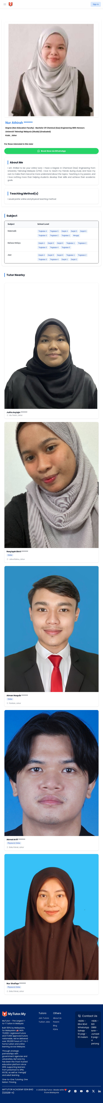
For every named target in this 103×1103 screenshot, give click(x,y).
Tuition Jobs (44, 1022)
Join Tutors (44, 1018)
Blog (55, 1025)
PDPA (55, 1029)
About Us (57, 1018)
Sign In (96, 4)
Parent (56, 1022)
